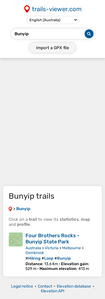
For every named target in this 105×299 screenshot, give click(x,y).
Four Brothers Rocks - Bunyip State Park (52, 238)
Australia (33, 248)
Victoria (52, 248)
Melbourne (71, 248)
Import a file (52, 47)
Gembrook (34, 252)
